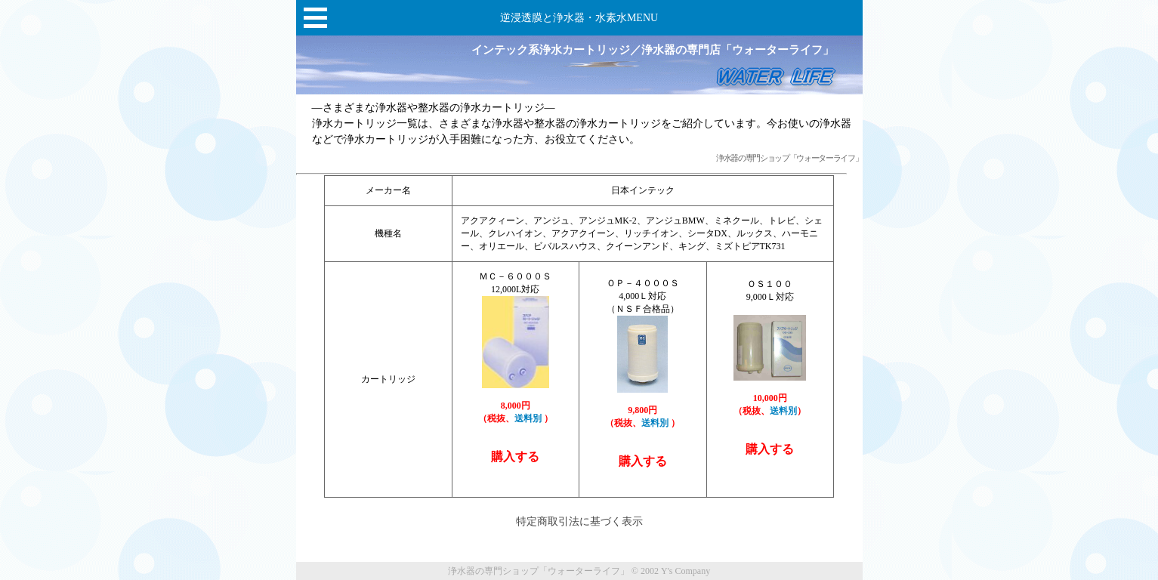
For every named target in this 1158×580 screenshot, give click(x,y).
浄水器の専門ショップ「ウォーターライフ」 (789, 158)
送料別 (529, 418)
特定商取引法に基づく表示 (579, 521)
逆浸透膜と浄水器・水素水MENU (579, 17)
